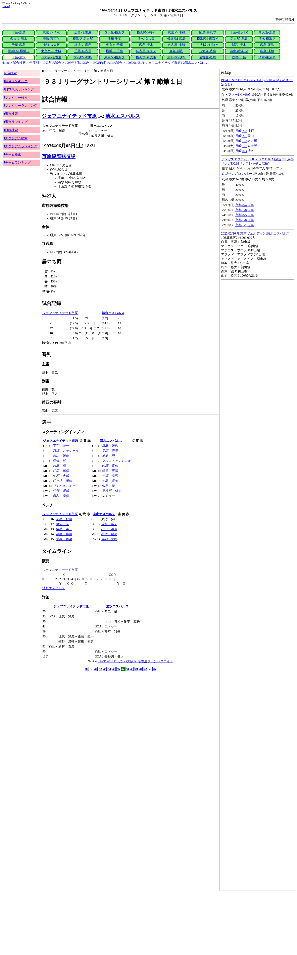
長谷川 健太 (111, 491)
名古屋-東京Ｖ (146, 51)
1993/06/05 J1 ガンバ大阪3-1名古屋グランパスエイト (135, 661)
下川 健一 (61, 445)
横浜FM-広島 (176, 38)
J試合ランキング (16, 81)
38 (127, 669)
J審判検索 (11, 113)
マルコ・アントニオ (116, 460)
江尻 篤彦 (61, 470)
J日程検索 (11, 130)
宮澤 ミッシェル (66, 450)
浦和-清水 (239, 45)
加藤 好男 (64, 519)
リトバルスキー (64, 486)
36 (118, 669)
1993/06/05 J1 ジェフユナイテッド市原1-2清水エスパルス (166, 62)
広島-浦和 (267, 51)
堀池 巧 (108, 455)
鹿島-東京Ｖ (51, 38)
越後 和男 (64, 534)
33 (104, 669)
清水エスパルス (122, 116)
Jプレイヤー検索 (16, 97)
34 (109, 669)
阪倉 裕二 (61, 460)
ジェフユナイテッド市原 (69, 116)
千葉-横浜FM (239, 32)
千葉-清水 (19, 57)
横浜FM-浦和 (146, 32)
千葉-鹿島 (19, 32)
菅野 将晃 (64, 539)
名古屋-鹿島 (238, 38)
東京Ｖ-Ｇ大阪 (51, 51)
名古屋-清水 (18, 38)
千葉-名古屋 (82, 51)
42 (145, 669)
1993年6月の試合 (77, 62)
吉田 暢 (59, 465)
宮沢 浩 (62, 524)
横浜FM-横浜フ (18, 51)
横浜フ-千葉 (114, 51)
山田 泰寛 (109, 529)
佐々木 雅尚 (62, 481)
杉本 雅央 (109, 534)
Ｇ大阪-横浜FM (207, 45)
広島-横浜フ (207, 32)
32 (100, 669)
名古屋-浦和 (176, 45)
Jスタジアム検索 (16, 138)
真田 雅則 (110, 445)
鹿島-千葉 (239, 57)
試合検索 (19, 62)
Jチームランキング (17, 162)
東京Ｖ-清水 (51, 32)
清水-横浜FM (239, 51)
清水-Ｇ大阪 (145, 38)
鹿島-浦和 (176, 51)
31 (95, 669)
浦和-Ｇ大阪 (51, 45)
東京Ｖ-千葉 (114, 45)
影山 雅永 (61, 455)
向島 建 (108, 486)
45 (154, 669)
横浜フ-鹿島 (82, 45)
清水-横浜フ (267, 38)
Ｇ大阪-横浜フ (114, 32)
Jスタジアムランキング (20, 146)
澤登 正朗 (110, 470)
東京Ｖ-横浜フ (114, 57)
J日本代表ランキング (19, 89)
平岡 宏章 (110, 450)
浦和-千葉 (114, 38)
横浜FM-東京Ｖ (207, 38)
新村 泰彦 (61, 496)
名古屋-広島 (207, 57)
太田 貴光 (110, 481)
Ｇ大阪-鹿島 (267, 32)
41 (140, 669)
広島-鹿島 (267, 45)
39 (131, 669)
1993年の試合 (51, 62)
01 (87, 669)
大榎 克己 (110, 476)
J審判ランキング (16, 121)
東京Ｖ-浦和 (176, 32)
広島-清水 (146, 45)
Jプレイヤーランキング (20, 105)
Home (5, 6)
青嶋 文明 (109, 539)
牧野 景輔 (61, 491)
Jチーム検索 (12, 154)
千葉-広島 (19, 45)
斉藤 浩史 (109, 524)
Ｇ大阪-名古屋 (51, 57)
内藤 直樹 (110, 465)
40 (136, 669)
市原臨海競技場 (59, 156)
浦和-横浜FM (176, 57)
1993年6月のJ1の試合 (107, 62)
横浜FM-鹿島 (82, 57)
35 (113, 669)
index (257, 480)
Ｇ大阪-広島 (207, 51)
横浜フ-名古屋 (83, 38)
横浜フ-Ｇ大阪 (146, 57)
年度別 (34, 62)
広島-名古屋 (82, 32)
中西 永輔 (61, 476)
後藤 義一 (64, 529)
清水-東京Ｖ (267, 57)
